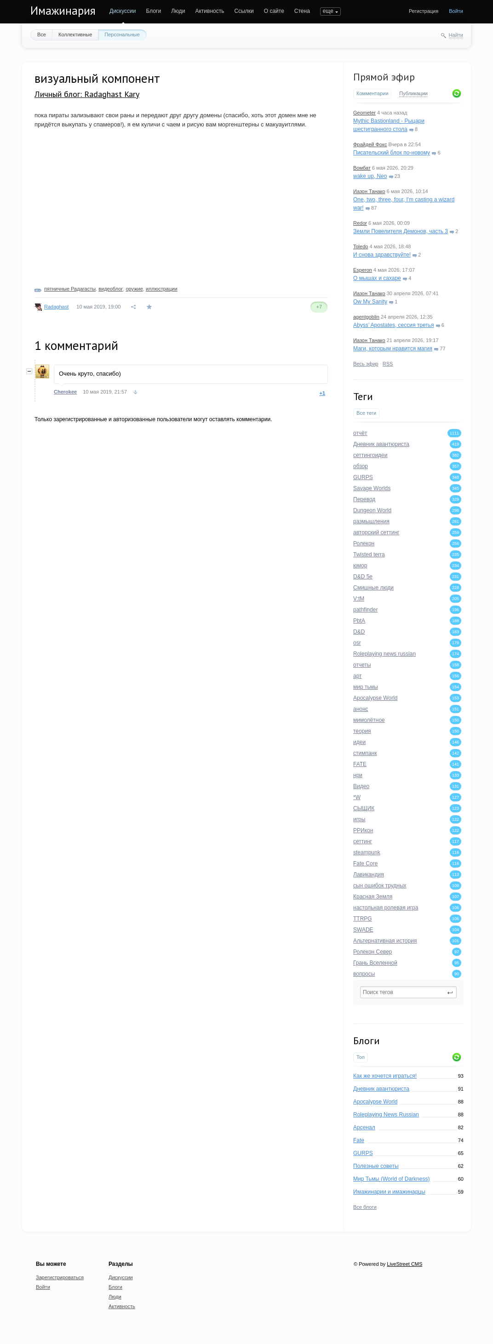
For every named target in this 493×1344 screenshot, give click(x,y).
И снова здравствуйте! (382, 255)
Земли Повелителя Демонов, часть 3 (400, 231)
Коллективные (75, 34)
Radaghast (56, 306)
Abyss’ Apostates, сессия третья (393, 325)
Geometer (364, 112)
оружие (134, 289)
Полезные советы (376, 1166)
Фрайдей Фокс (370, 144)
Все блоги (365, 1207)
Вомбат (362, 168)
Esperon (362, 270)
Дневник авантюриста (381, 1089)
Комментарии (372, 93)
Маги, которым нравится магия (392, 348)
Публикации (413, 93)
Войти (456, 11)
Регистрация (423, 11)
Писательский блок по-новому (391, 152)
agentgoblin (366, 317)
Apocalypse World (375, 1101)
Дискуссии (122, 11)
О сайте (274, 11)
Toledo (360, 246)
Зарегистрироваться (60, 1277)
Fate (358, 1140)
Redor (360, 223)
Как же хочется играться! (385, 1076)
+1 (322, 393)
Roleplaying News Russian (386, 1114)
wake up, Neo (370, 176)
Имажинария (63, 10)
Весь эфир (365, 363)
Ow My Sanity (370, 301)
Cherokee (65, 392)
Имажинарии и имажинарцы (389, 1192)
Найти (456, 35)
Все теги (366, 413)
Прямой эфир (384, 76)
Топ (360, 1057)
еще (328, 11)
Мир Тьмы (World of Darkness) (391, 1179)
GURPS (363, 1153)
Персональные (121, 34)
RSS (388, 363)
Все (41, 34)
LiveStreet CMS (404, 1264)
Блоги (153, 11)
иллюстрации (162, 289)
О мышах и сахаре (377, 278)
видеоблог (110, 289)
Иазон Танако (369, 191)
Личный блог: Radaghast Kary (86, 94)
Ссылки (243, 11)
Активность (209, 11)
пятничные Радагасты (70, 289)
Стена (302, 11)
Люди (178, 11)
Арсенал (364, 1127)
